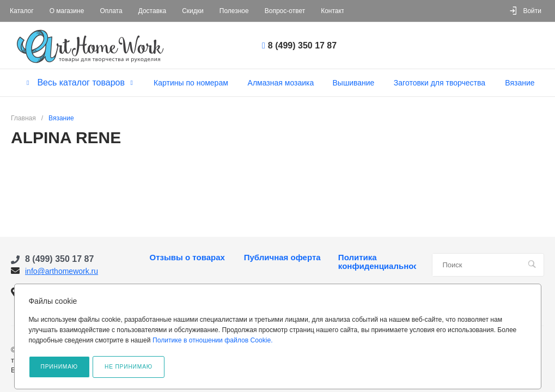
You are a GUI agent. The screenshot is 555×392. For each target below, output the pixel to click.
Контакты (335, 11)
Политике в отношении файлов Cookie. (213, 340)
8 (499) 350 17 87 (302, 45)
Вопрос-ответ (285, 11)
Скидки (193, 11)
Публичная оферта (282, 257)
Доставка (152, 11)
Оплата (111, 11)
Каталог (22, 11)
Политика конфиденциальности (377, 262)
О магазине (67, 11)
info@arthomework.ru (61, 271)
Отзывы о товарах (187, 257)
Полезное (234, 11)
